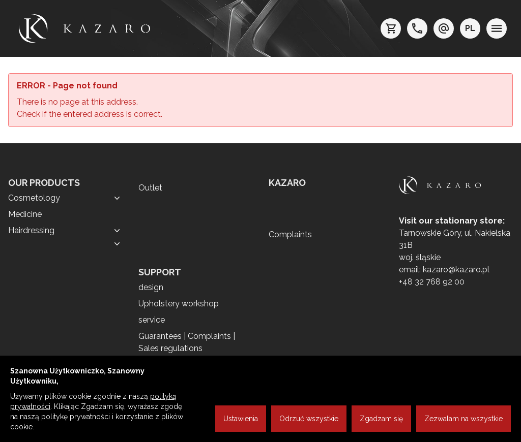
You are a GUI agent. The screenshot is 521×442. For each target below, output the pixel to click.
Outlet (150, 188)
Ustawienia (240, 419)
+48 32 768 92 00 (432, 282)
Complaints (290, 234)
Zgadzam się (381, 419)
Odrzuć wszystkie (308, 419)
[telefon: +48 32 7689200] (417, 28)
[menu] (496, 28)
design (150, 287)
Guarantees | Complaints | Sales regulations (186, 342)
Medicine (25, 214)
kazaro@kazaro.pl (456, 269)
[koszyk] (391, 28)
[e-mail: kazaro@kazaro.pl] (443, 28)
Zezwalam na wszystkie (463, 419)
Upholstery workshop (178, 303)
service (151, 320)
